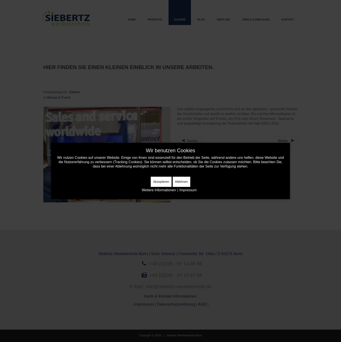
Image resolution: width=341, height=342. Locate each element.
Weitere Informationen (159, 190)
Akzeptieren (161, 181)
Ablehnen (181, 181)
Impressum (188, 190)
